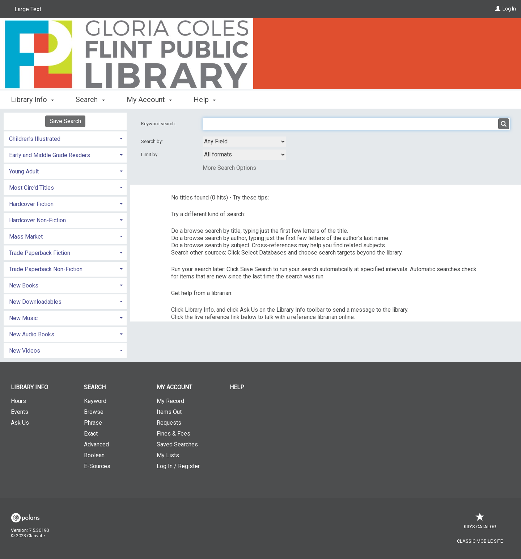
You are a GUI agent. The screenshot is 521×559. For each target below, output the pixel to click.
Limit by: (150, 154)
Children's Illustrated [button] (34, 138)
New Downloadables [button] (35, 301)
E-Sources (97, 466)
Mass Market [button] (26, 236)
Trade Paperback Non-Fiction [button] (45, 269)
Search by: (152, 141)
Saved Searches (177, 444)
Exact (91, 433)
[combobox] (244, 141)
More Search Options (229, 167)
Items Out (169, 411)
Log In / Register (178, 466)
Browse (93, 411)
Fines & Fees (173, 433)
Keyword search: (159, 123)
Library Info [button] (32, 99)
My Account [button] (149, 99)
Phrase (93, 422)
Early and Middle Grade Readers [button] (49, 155)
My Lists (168, 455)
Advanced (96, 444)
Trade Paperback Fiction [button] (39, 252)
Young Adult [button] (24, 171)
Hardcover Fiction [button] (31, 204)
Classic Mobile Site (480, 541)
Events (19, 411)
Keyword (95, 401)
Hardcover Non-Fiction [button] (37, 220)
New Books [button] (23, 285)
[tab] (65, 138)
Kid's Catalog (480, 523)
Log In (509, 9)
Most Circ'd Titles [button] (31, 187)
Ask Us (20, 422)
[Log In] (497, 9)
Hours (18, 401)
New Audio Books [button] (31, 334)
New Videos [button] (24, 350)
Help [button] (205, 99)
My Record (170, 401)
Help (237, 387)
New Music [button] (23, 318)
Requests (169, 422)
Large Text (27, 9)
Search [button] (90, 99)
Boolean (94, 455)
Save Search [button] (65, 121)
